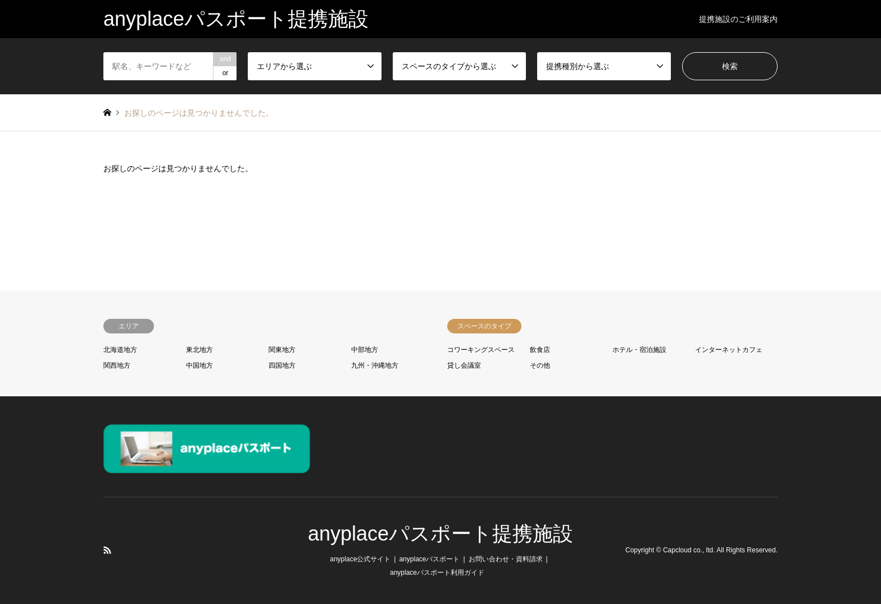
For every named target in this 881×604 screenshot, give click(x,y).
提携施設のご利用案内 (738, 19)
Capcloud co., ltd (688, 551)
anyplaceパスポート (429, 559)
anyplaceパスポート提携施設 (440, 533)
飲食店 (540, 350)
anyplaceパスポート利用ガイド (437, 572)
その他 (540, 365)
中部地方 (364, 350)
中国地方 (199, 365)
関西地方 (116, 365)
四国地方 (282, 365)
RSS (107, 550)
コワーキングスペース (481, 350)
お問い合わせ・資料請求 (506, 559)
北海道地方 (120, 350)
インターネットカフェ (728, 350)
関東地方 (282, 350)
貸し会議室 (464, 365)
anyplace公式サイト (360, 559)
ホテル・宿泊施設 (639, 350)
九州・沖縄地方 (374, 365)
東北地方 (199, 350)
